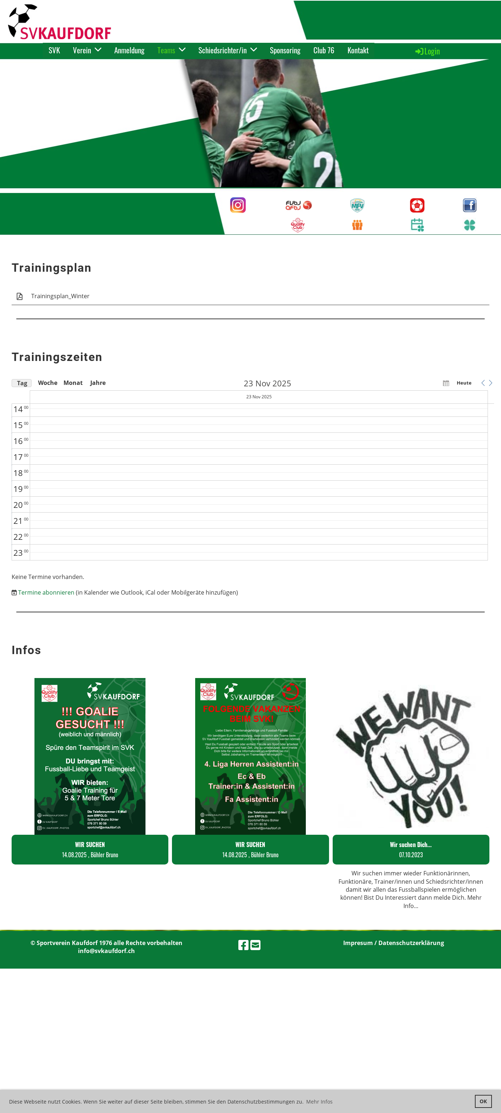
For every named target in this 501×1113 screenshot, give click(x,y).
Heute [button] (464, 382)
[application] (253, 469)
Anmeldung (129, 50)
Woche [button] (47, 382)
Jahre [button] (98, 382)
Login (427, 51)
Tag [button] (22, 383)
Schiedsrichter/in (227, 50)
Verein (87, 50)
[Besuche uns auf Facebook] (243, 945)
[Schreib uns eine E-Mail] (255, 945)
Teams (171, 50)
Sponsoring (285, 50)
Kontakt (358, 50)
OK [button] (483, 1101)
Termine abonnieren (46, 592)
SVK (54, 50)
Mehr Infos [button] (319, 1101)
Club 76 (323, 50)
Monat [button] (72, 382)
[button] (482, 382)
